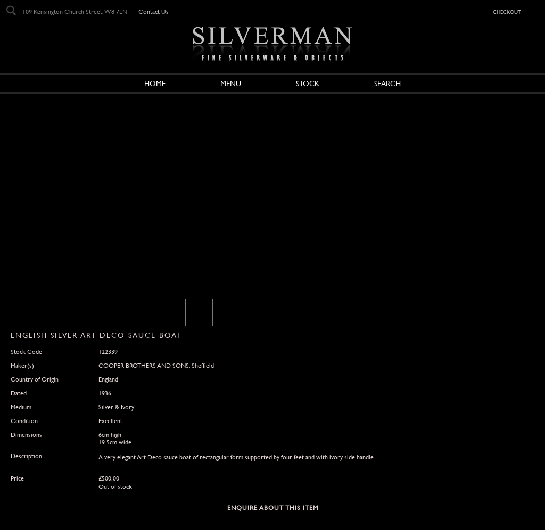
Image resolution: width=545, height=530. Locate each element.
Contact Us (153, 11)
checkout (507, 11)
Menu (230, 83)
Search (387, 83)
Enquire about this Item (272, 507)
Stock (307, 83)
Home (155, 83)
